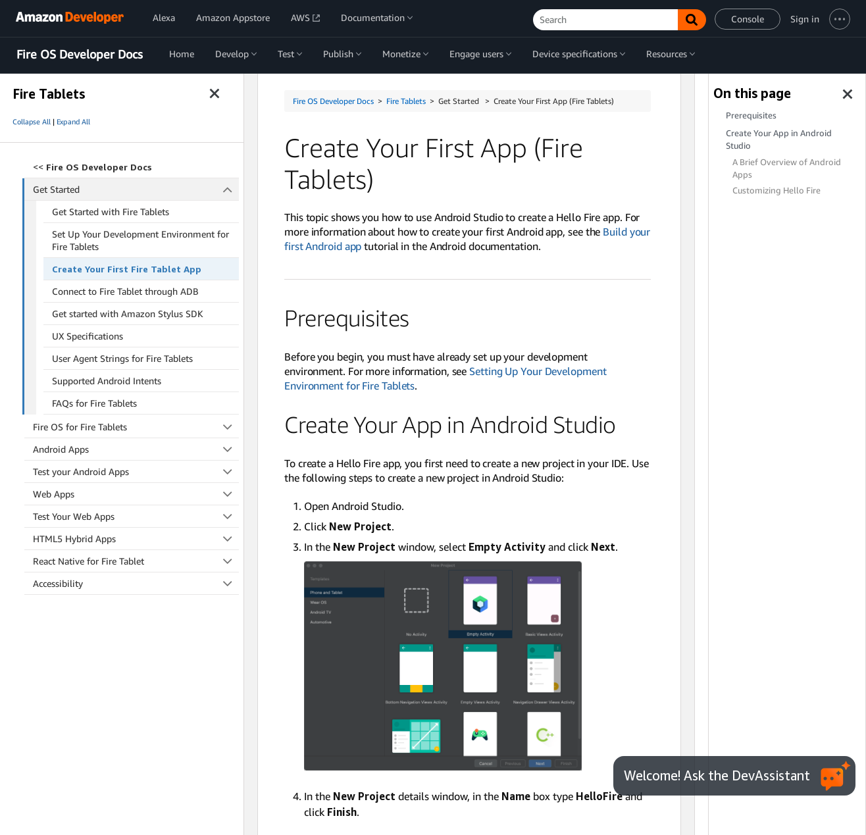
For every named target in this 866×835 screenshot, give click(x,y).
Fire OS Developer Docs (79, 54)
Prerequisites (751, 115)
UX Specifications (87, 336)
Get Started (136, 189)
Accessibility (136, 583)
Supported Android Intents (106, 380)
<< (92, 166)
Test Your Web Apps (136, 516)
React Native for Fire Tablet (136, 561)
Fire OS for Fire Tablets (136, 426)
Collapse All (32, 121)
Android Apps (136, 449)
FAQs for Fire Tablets (94, 403)
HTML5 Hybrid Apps (136, 538)
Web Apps (136, 494)
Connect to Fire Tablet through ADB (125, 291)
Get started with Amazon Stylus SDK (127, 313)
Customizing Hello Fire (776, 190)
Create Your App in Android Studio (779, 139)
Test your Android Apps (136, 471)
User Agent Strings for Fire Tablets (122, 358)
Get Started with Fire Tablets (110, 211)
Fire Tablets (406, 101)
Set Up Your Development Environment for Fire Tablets (140, 240)
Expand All (73, 121)
